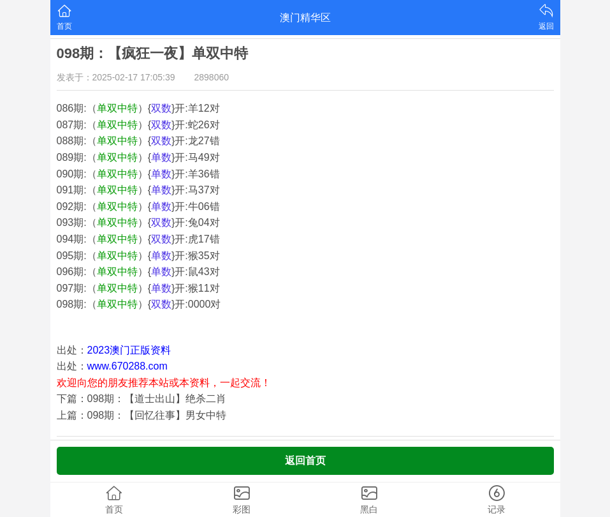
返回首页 (305, 460)
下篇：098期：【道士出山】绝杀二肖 (142, 398)
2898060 (211, 77)
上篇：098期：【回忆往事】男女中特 (142, 415)
